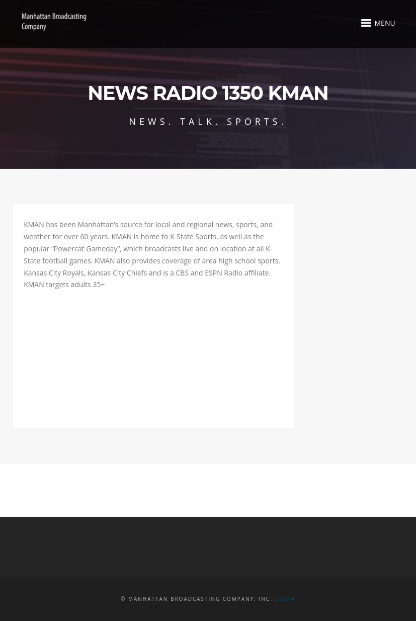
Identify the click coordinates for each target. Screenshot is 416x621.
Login (285, 598)
